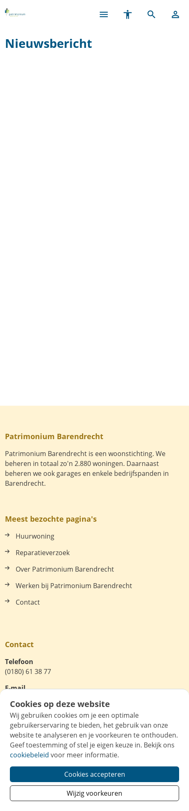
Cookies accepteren (94, 774)
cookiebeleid (29, 754)
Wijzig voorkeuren (94, 793)
